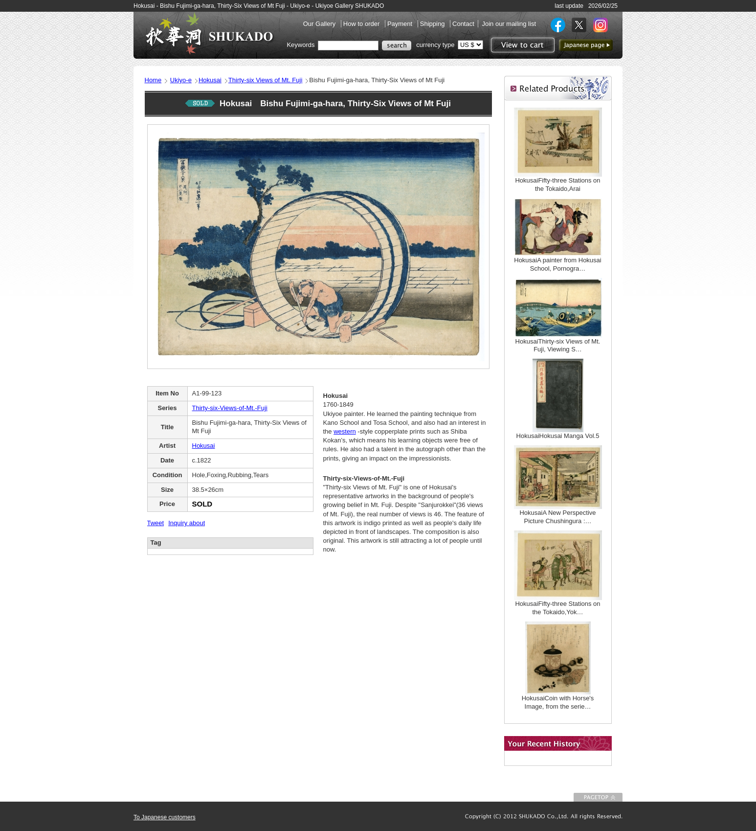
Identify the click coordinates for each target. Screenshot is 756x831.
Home (153, 80)
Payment (400, 23)
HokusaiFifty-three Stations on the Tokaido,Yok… (557, 608)
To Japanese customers (164, 817)
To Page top (598, 797)
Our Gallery (320, 23)
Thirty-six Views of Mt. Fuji (265, 80)
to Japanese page (586, 45)
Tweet (155, 523)
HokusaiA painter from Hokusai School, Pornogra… (557, 264)
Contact (463, 23)
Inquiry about (186, 523)
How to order (362, 23)
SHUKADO (209, 33)
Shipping (433, 23)
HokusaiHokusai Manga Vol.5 (558, 435)
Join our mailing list (509, 23)
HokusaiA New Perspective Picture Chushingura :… (557, 517)
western (345, 431)
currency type (435, 44)
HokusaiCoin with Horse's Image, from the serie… (558, 702)
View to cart (521, 45)
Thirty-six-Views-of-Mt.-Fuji (229, 408)
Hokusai (210, 80)
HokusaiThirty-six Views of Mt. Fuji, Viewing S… (557, 345)
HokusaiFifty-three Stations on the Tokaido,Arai (557, 184)
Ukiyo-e (181, 80)
